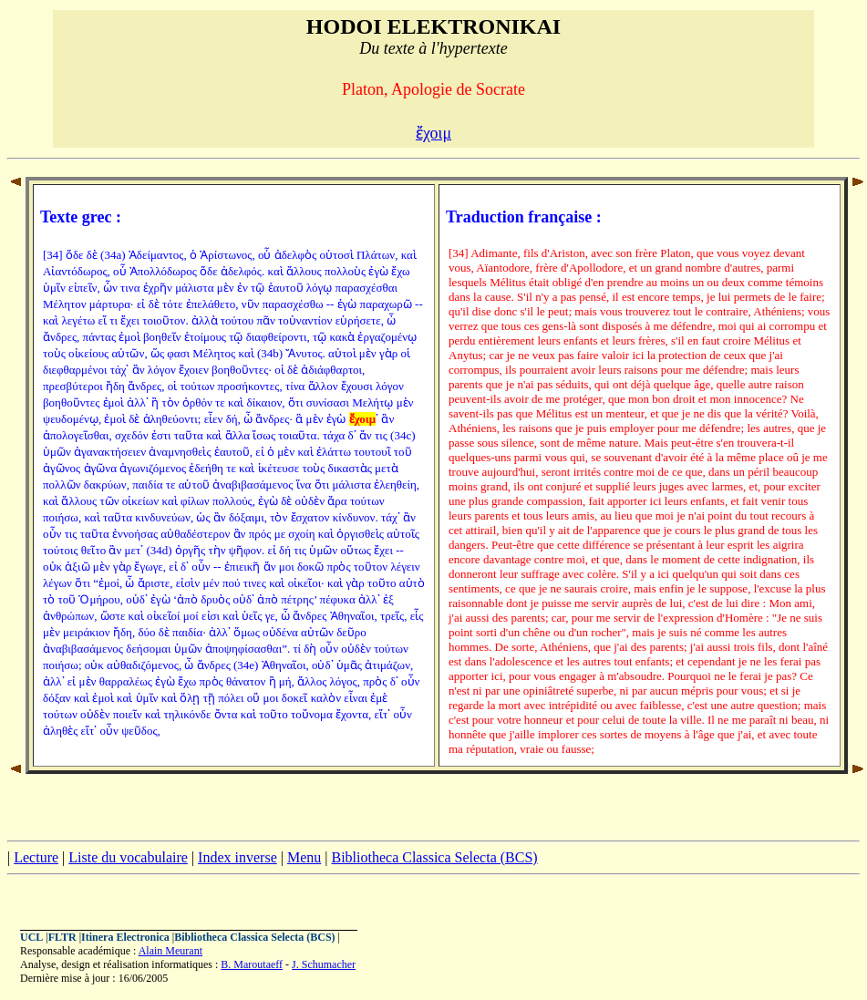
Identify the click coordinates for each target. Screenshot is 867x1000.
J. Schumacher (324, 964)
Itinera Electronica (125, 937)
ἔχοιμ (433, 133)
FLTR (62, 937)
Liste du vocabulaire (128, 857)
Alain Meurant (170, 950)
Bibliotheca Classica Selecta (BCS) (434, 857)
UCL (31, 937)
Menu (304, 857)
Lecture (36, 857)
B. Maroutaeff (252, 964)
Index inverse (237, 857)
